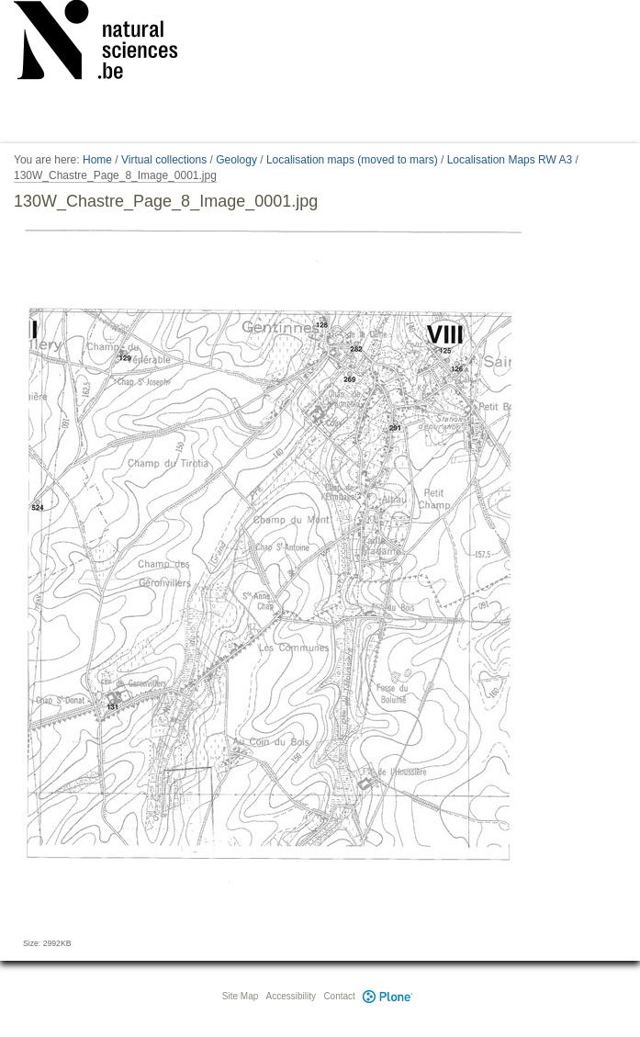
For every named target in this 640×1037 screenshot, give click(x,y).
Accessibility (291, 996)
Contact (338, 996)
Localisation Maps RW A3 (510, 159)
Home (97, 159)
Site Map (240, 996)
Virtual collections (164, 159)
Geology (236, 159)
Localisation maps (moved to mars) (352, 159)
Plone (388, 996)
